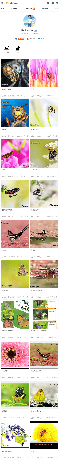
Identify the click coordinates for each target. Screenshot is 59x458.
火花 (32, 89)
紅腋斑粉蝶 (35, 210)
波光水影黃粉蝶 (36, 358)
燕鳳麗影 (34, 250)
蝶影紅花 (5, 170)
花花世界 (5, 344)
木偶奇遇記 (35, 129)
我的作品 (30, 9)
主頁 (2, 8)
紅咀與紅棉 (35, 455)
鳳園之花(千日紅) (7, 386)
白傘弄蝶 (34, 170)
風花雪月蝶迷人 (7, 372)
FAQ (56, 8)
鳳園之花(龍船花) (36, 386)
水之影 (33, 441)
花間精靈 (5, 358)
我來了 (4, 441)
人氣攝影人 (15, 8)
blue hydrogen (27, 30)
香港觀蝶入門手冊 (8, 331)
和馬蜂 (4, 129)
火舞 (3, 455)
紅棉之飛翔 (35, 427)
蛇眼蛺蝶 (5, 290)
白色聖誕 (34, 413)
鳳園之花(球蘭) (36, 399)
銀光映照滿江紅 (36, 344)
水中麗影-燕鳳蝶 (36, 290)
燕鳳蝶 (4, 250)
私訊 (42, 38)
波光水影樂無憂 (7, 413)
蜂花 (32, 372)
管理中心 (45, 8)
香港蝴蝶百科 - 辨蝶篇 (38, 331)
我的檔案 (33, 38)
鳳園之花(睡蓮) (7, 399)
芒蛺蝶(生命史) (7, 427)
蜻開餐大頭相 (6, 89)
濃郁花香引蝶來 (7, 210)
